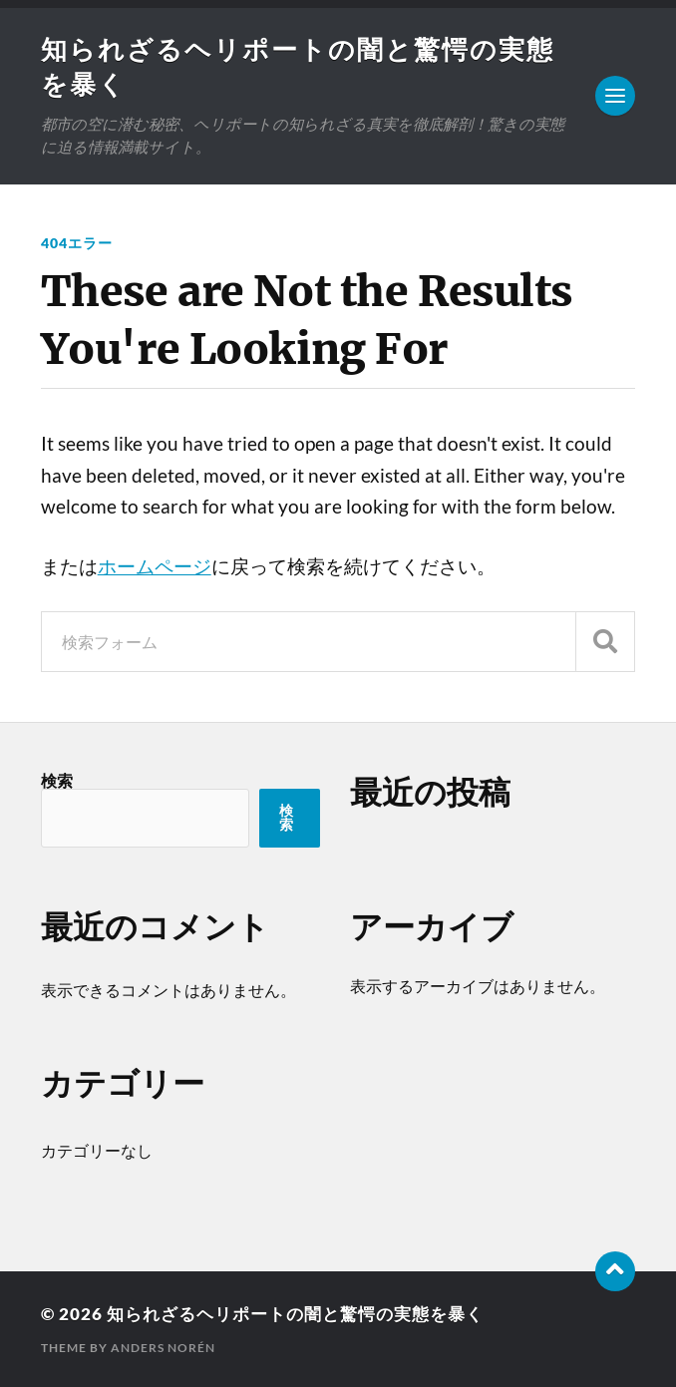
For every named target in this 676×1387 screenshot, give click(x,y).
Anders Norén (163, 1347)
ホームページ (154, 566)
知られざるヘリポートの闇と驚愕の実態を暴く (295, 1313)
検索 (57, 780)
